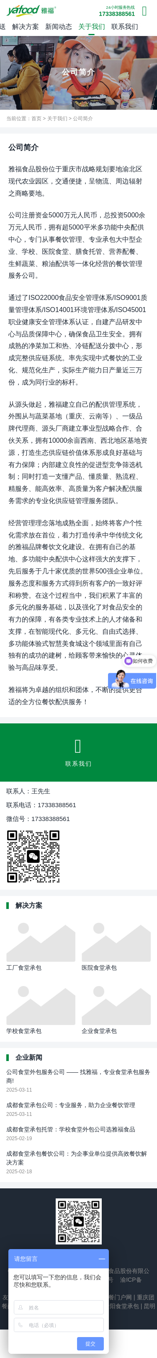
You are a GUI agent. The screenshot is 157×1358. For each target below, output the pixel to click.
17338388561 (117, 11)
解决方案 (25, 26)
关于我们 (91, 26)
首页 (36, 118)
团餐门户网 (116, 1297)
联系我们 (124, 26)
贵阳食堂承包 (120, 1306)
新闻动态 (58, 26)
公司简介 (83, 118)
